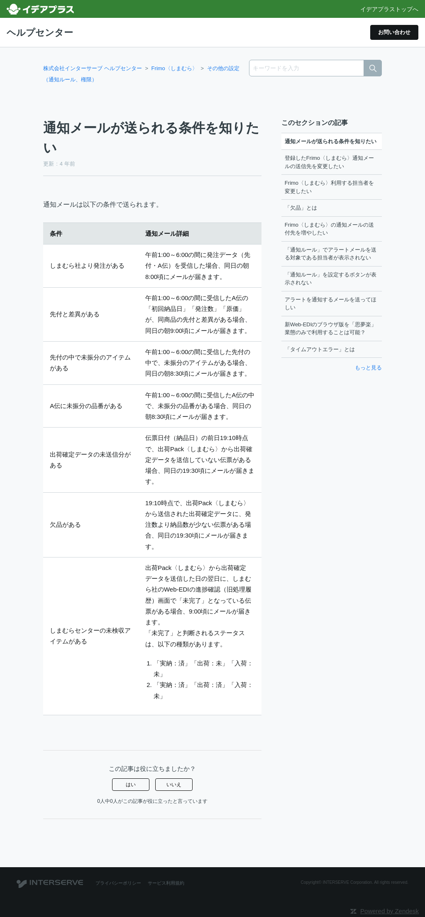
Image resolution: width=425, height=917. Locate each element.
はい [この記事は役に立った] (131, 784)
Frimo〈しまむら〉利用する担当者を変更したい (329, 187)
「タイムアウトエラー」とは (320, 349)
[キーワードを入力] (315, 67)
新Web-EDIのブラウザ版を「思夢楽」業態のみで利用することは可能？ (331, 328)
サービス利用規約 (160, 883)
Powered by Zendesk (389, 911)
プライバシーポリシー (116, 883)
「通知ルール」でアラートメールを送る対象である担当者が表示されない (330, 253)
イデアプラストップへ (389, 9)
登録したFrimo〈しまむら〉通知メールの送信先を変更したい (329, 162)
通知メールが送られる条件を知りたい (330, 141)
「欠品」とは (301, 208)
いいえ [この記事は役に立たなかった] (173, 784)
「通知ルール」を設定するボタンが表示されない (330, 278)
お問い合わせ (390, 32)
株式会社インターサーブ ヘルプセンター (92, 68)
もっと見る (368, 367)
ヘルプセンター (43, 32)
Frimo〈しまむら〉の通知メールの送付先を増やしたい (329, 228)
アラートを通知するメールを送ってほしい (330, 303)
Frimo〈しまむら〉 (174, 68)
